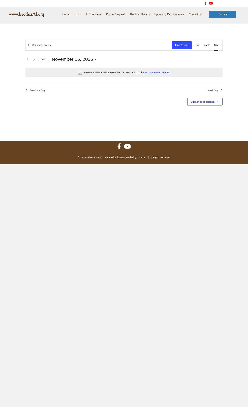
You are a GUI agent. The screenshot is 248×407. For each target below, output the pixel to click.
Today (44, 59)
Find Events (181, 45)
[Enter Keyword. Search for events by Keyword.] (99, 45)
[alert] (124, 72)
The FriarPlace (138, 14)
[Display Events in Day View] (216, 45)
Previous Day (35, 90)
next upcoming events (156, 72)
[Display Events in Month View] (206, 45)
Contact (193, 14)
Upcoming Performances (169, 14)
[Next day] (34, 59)
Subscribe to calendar (203, 101)
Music (77, 14)
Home (66, 14)
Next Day (215, 90)
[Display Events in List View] (198, 45)
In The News (93, 14)
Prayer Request (115, 14)
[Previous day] (27, 59)
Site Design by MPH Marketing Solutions (126, 157)
